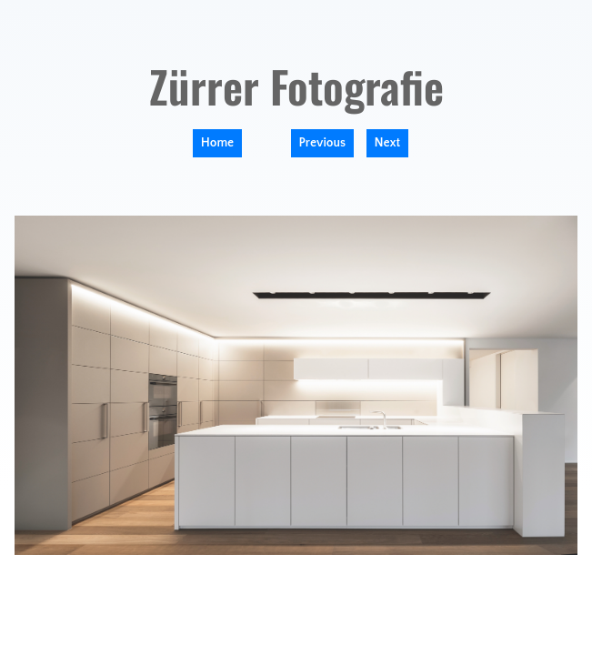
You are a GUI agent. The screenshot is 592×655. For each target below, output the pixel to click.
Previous (322, 143)
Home (217, 143)
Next (388, 143)
